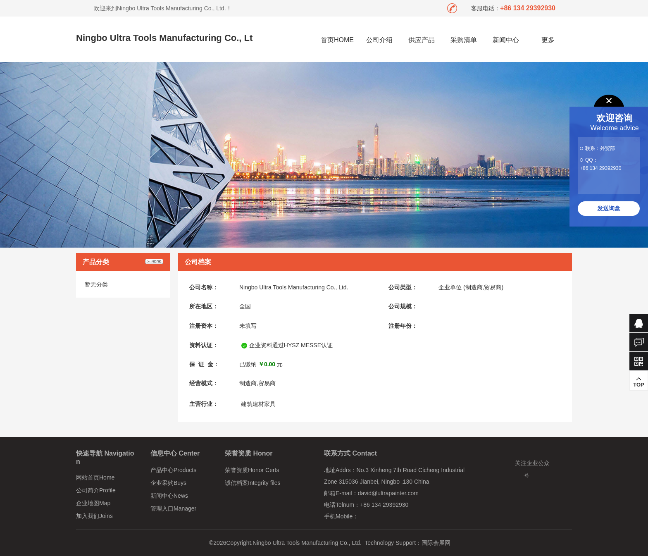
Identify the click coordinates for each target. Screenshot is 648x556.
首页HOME (337, 39)
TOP (638, 382)
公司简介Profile (96, 490)
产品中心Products (173, 470)
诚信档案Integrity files (253, 483)
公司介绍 (379, 39)
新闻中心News (169, 495)
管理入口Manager (173, 508)
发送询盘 (608, 208)
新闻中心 (506, 39)
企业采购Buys (168, 483)
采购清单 (463, 39)
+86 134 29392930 (600, 168)
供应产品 (421, 39)
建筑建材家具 (258, 404)
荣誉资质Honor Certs (252, 470)
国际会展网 (436, 542)
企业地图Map (93, 503)
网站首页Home (95, 477)
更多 (548, 39)
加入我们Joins (94, 516)
